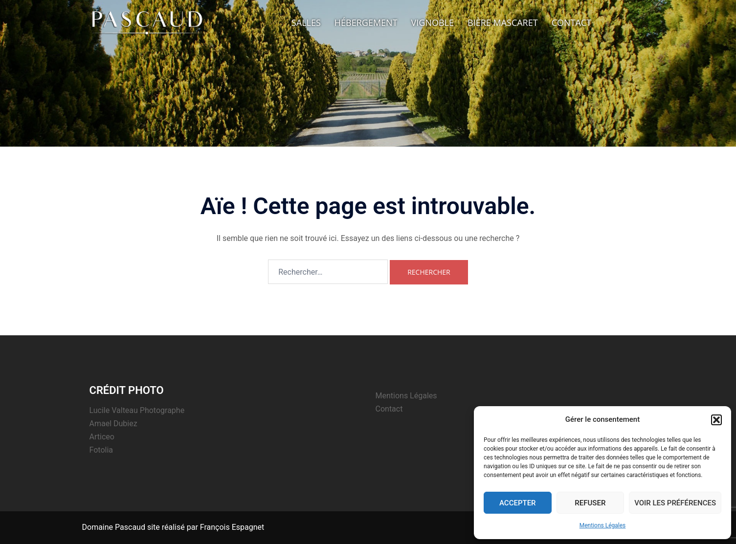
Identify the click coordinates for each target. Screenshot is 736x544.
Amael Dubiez (113, 423)
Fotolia (101, 450)
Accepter (517, 503)
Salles (306, 22)
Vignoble (432, 22)
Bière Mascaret (503, 22)
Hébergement (366, 22)
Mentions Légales (603, 525)
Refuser (590, 503)
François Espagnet (232, 527)
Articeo (101, 436)
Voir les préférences (675, 503)
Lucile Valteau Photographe (137, 410)
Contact (571, 22)
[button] (716, 420)
